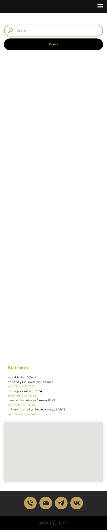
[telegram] (61, 503)
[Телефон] (30, 503)
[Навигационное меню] (100, 6)
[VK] (76, 503)
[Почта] (45, 503)
